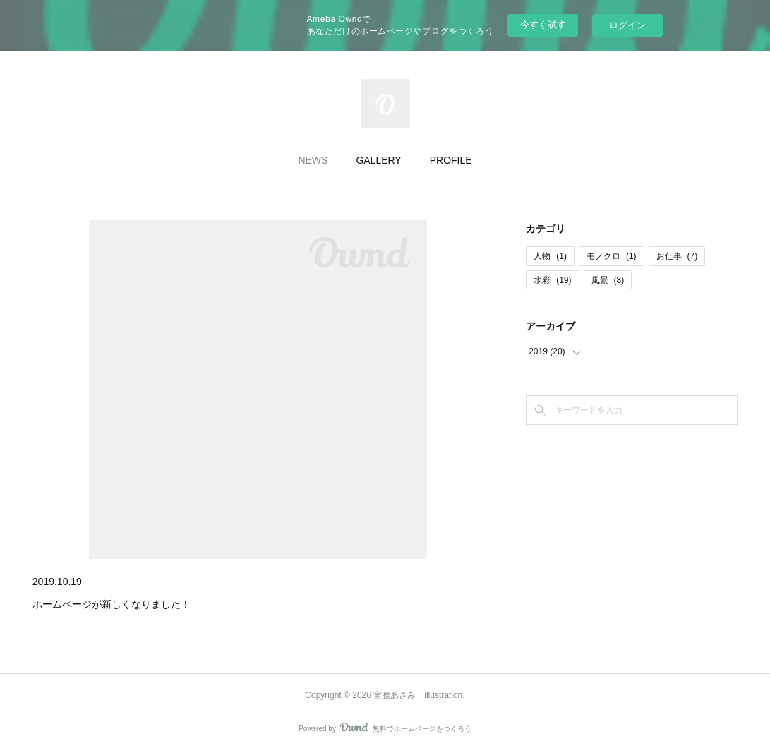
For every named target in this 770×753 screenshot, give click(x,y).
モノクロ (611, 256)
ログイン (627, 25)
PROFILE (451, 160)
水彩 (552, 280)
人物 (550, 256)
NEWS (312, 160)
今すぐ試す (543, 24)
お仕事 (677, 256)
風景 (608, 280)
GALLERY (378, 160)
